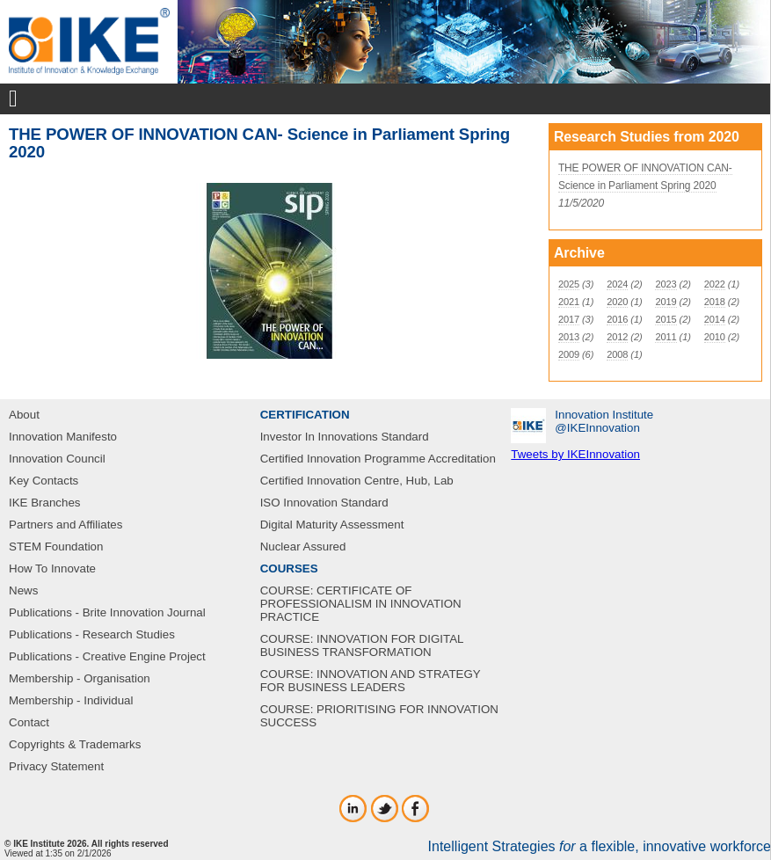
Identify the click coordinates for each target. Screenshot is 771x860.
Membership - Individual (71, 700)
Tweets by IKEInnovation (575, 454)
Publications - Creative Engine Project (107, 656)
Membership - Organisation (79, 678)
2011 (665, 337)
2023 (665, 284)
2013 (568, 337)
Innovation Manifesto (63, 436)
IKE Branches (45, 502)
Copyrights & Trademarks (75, 744)
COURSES (289, 568)
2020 (617, 301)
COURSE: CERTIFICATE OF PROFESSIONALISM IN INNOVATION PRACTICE (361, 603)
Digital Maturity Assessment (332, 524)
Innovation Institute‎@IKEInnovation (604, 421)
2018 (714, 301)
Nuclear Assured (303, 546)
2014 (714, 319)
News (23, 590)
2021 (568, 301)
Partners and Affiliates (65, 524)
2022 (714, 284)
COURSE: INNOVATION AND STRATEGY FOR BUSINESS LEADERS (370, 680)
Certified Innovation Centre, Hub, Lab (357, 480)
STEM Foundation (56, 546)
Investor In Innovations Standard (344, 436)
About (24, 414)
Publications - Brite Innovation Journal (107, 612)
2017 (568, 319)
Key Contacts (43, 480)
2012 (617, 337)
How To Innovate (52, 568)
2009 (568, 354)
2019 (665, 301)
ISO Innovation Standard (324, 502)
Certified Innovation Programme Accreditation (378, 458)
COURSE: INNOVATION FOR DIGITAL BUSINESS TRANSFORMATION (361, 645)
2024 (617, 284)
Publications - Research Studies (92, 634)
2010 (714, 337)
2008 (617, 354)
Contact (29, 722)
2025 (568, 284)
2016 (617, 319)
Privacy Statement (56, 766)
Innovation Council (57, 458)
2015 (665, 319)
